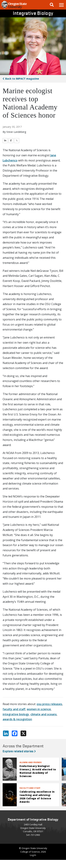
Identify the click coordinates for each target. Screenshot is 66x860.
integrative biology (16, 714)
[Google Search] (51, 5)
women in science (39, 709)
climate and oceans (43, 714)
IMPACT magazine (22, 78)
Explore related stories (19, 751)
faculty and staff (14, 709)
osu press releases (49, 704)
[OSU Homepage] (14, 8)
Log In (33, 855)
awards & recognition (17, 719)
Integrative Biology (33, 13)
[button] (61, 4)
